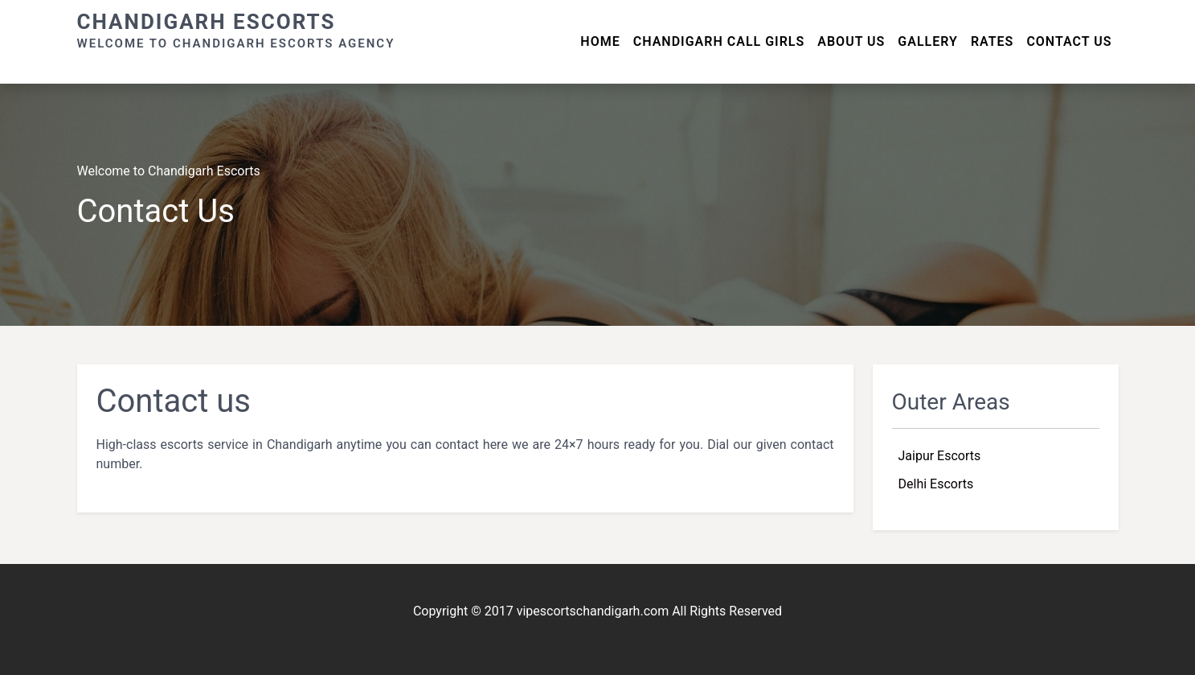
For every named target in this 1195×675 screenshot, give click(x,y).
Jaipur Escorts (939, 455)
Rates (992, 41)
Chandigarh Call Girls (719, 41)
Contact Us (1068, 41)
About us (851, 41)
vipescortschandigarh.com (593, 611)
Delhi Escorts (936, 484)
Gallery (928, 41)
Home (600, 41)
